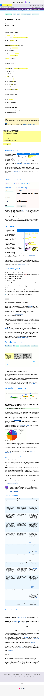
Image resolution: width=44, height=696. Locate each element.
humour (14, 84)
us (12, 89)
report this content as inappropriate (10, 115)
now (8, 104)
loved (8, 91)
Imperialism (11, 27)
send (7, 37)
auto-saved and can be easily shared (28, 124)
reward (13, 76)
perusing (27, 240)
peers (14, 112)
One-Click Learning (25, 639)
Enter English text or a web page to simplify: (11, 130)
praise (14, 102)
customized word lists (19, 316)
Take (6, 32)
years (16, 107)
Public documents (11, 7)
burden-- (16, 32)
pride (15, 60)
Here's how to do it (34, 385)
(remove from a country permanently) (20, 37)
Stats (14, 14)
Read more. (34, 507)
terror (14, 58)
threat (11, 58)
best (12, 35)
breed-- (16, 35)
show (12, 60)
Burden (19, 19)
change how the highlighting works (23, 165)
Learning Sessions (24, 212)
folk (19, 45)
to (12, 37)
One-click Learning (19, 678)
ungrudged (11, 102)
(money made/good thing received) (21, 68)
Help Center (22, 676)
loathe (30, 239)
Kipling (13, 25)
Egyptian (11, 91)
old (11, 76)
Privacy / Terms (37, 676)
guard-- (15, 81)
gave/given (11, 99)
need (16, 40)
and (21, 45)
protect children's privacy (13, 485)
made (13, 66)
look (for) (8, 68)
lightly (8, 99)
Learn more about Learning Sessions (12, 223)
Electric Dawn (10, 652)
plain (15, 66)
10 (31, 9)
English (6, 27)
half (11, 50)
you (14, 35)
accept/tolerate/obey (14, 55)
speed (29, 159)
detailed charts (30, 255)
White (7, 19)
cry (7, 84)
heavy (10, 42)
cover (7, 58)
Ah (5, 86)
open (7, 63)
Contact (25, 654)
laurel (15, 99)
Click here (21, 649)
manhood (17, 104)
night (14, 91)
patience (7, 55)
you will (34, 157)
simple (14, 63)
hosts (10, 84)
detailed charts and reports (24, 427)
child (13, 50)
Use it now (33, 644)
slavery (16, 89)
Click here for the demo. (30, 616)
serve (7, 40)
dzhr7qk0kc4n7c (22, 137)
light (12, 86)
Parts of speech (35, 14)
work (7, 71)
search (12, 104)
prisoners (12, 40)
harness (12, 42)
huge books (30, 158)
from (14, 89)
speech (9, 63)
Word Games (11, 678)
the (8, 32)
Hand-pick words (36, 9)
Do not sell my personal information (22, 681)
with (10, 97)
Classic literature (3, 7)
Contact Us (26, 678)
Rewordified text (8, 14)
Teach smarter (31, 7)
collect (8, 76)
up (7, 32)
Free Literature (29, 676)
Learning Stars (32, 257)
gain (13, 71)
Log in (42, 7)
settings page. (18, 121)
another (11, 68)
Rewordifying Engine (16, 173)
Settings (41, 5)
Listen (29, 157)
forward (8, 35)
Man (12, 19)
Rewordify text (6, 146)
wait (7, 42)
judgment (8, 112)
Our (6, 91)
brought (8, 89)
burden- (16, 94)
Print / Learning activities (26, 14)
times (10, 66)
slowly (7, 86)
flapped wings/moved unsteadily (12, 45)
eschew (34, 239)
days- (15, 97)
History (14, 27)
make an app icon (34, 560)
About (9, 676)
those (11, 81)
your (9, 37)
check (8, 60)
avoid (33, 235)
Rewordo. (30, 628)
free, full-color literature (23, 624)
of (12, 58)
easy (7, 102)
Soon (32, 157)
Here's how (30, 308)
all (8, 107)
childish (12, 97)
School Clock (36, 640)
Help (38, 5)
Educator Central (9, 405)
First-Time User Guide (22, 619)
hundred (7, 66)
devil (7, 50)
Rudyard (7, 25)
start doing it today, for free (23, 266)
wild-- (23, 45)
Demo (34, 5)
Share (18, 14)
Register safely (37, 7)
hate (7, 81)
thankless (12, 107)
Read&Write (28, 2)
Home (31, 5)
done (8, 97)
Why (6, 89)
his (9, 76)
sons (11, 37)
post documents (31, 587)
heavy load (17, 53)
